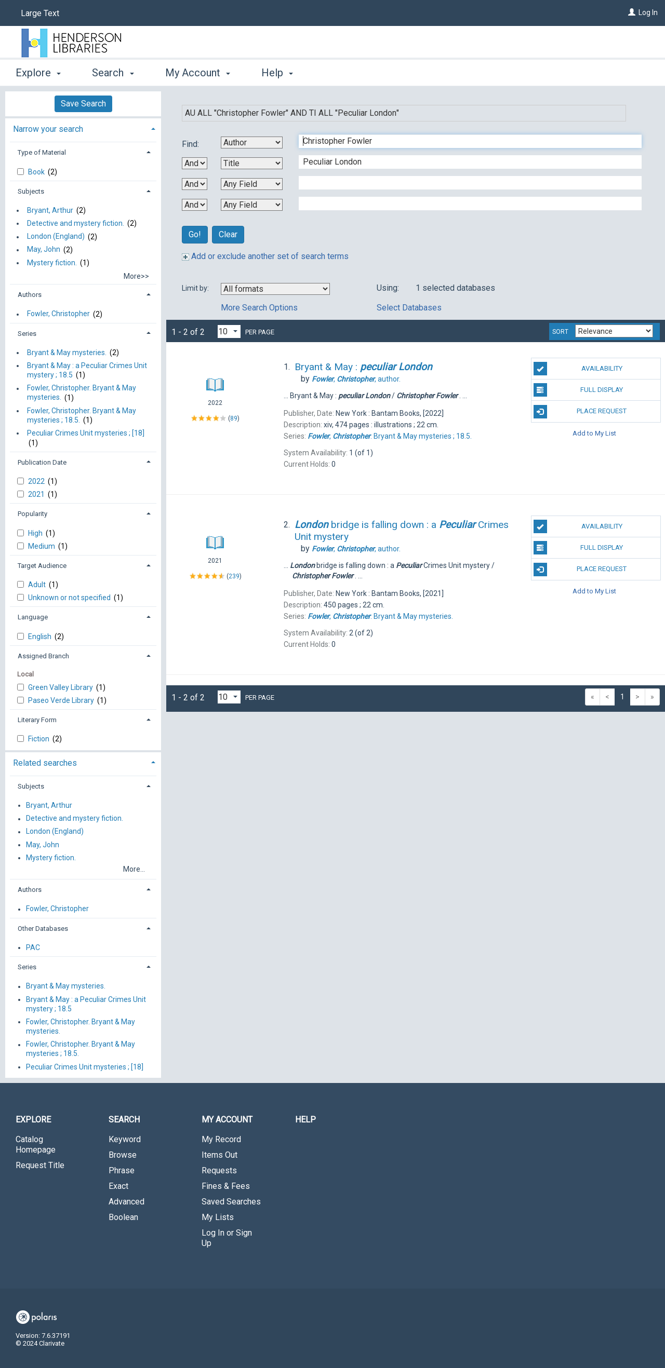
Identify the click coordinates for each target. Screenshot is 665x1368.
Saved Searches (231, 1202)
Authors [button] (30, 295)
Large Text (40, 13)
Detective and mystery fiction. (75, 223)
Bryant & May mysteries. (67, 352)
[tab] (83, 128)
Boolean (123, 1217)
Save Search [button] (83, 104)
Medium (42, 546)
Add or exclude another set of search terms (265, 256)
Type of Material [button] (42, 152)
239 (234, 576)
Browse (123, 1155)
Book (37, 172)
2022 (37, 481)
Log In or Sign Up (227, 1238)
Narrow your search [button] (48, 129)
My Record (221, 1139)
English (40, 636)
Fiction (39, 739)
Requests (219, 1170)
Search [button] (113, 72)
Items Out (219, 1155)
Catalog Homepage (36, 1144)
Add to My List (594, 433)
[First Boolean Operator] (194, 163)
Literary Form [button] (37, 720)
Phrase (122, 1170)
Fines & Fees (226, 1186)
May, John (43, 250)
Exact (118, 1186)
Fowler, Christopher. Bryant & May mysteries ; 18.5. (81, 415)
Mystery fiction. (52, 263)
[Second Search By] (252, 163)
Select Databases (409, 308)
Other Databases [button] (43, 928)
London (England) (56, 237)
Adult (37, 584)
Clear (228, 234)
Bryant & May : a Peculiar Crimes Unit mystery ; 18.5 (87, 370)
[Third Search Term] (465, 182)
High (36, 533)
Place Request (580, 411)
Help (305, 1120)
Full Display (578, 390)
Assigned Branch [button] (43, 656)
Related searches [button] (45, 763)
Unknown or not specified (70, 597)
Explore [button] (38, 72)
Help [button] (277, 72)
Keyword (125, 1139)
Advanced (126, 1202)
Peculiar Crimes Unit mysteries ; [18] (85, 433)
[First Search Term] (465, 141)
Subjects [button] (31, 191)
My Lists (218, 1217)
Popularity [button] (32, 514)
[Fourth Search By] (252, 205)
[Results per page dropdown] (229, 331)
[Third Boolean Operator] (194, 205)
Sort (560, 331)
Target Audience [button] (42, 566)
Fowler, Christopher (58, 314)
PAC (33, 947)
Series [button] (27, 333)
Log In (648, 12)
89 (233, 418)
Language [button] (33, 617)
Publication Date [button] (42, 462)
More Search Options (259, 308)
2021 (37, 494)
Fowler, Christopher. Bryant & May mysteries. (81, 393)
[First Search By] (252, 142)
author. (356, 379)
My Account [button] (197, 72)
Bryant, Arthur (50, 210)
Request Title (40, 1165)
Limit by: (196, 288)
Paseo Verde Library (62, 700)
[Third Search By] (252, 184)
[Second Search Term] (465, 162)
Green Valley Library (61, 687)
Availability (578, 368)
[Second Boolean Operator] (194, 184)
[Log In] (631, 12)
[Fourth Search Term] (465, 203)
